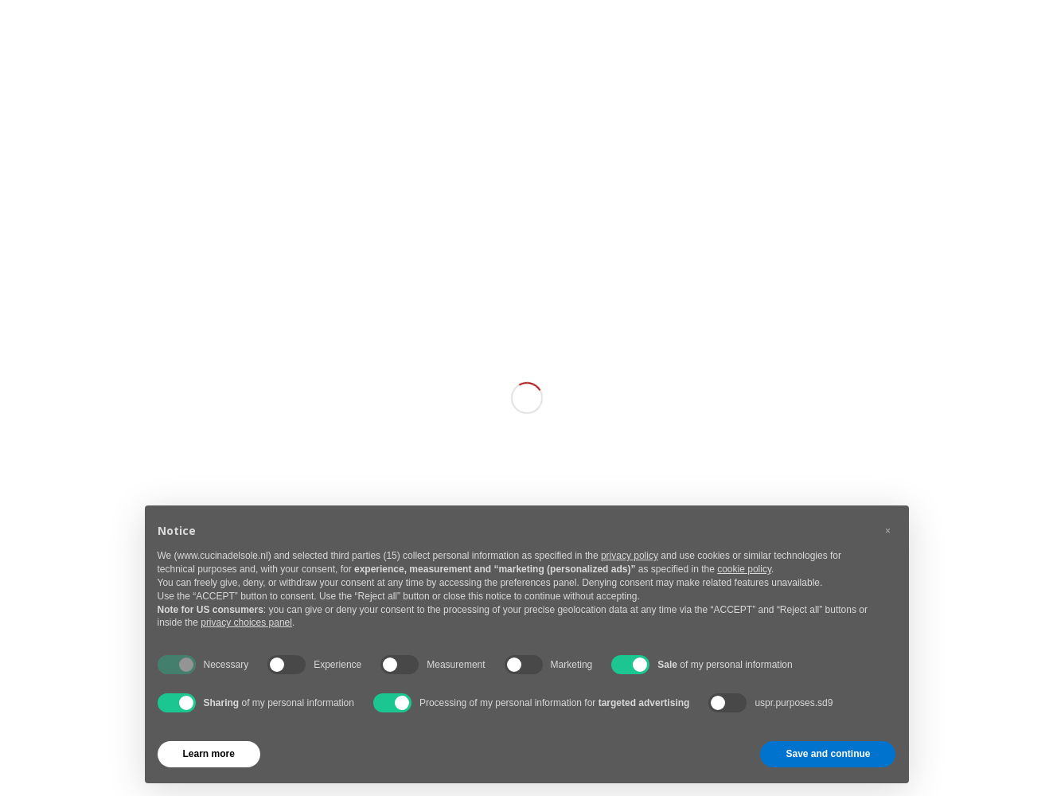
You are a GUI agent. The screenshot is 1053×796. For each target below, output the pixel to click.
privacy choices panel (246, 622)
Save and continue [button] (828, 753)
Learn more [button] (209, 753)
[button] (888, 531)
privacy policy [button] (629, 555)
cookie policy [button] (744, 569)
